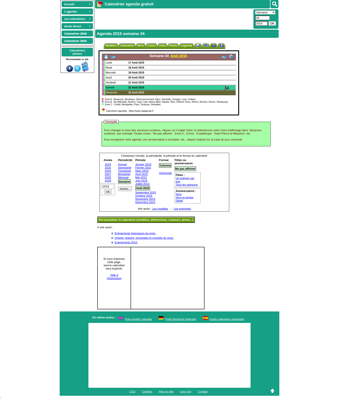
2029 (108, 180)
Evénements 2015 (126, 242)
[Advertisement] (173, 18)
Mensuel (123, 177)
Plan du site (166, 391)
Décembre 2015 (145, 202)
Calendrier (127, 45)
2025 (108, 167)
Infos (162, 45)
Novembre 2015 (145, 199)
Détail (179, 200)
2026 (108, 170)
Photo (173, 45)
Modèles (111, 45)
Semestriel (124, 167)
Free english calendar (138, 319)
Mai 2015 (141, 177)
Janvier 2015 (143, 164)
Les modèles (160, 208)
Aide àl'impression (114, 276)
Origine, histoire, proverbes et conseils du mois (144, 237)
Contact (203, 391)
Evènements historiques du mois (135, 233)
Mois (141, 45)
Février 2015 (143, 167)
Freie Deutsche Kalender (181, 319)
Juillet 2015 (142, 183)
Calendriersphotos (77, 52)
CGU (132, 391)
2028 (108, 177)
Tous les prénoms (187, 184)
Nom (179, 194)
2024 (108, 164)
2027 (108, 174)
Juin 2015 (141, 180)
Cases (151, 45)
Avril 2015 (141, 174)
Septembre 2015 (145, 192)
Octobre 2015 (143, 195)
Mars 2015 (142, 170)
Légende (186, 45)
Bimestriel (124, 174)
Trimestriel (124, 170)
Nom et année (184, 197)
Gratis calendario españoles (227, 319)
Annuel (122, 164)
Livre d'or (185, 391)
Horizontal (165, 173)
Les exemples (182, 208)
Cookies (147, 391)
